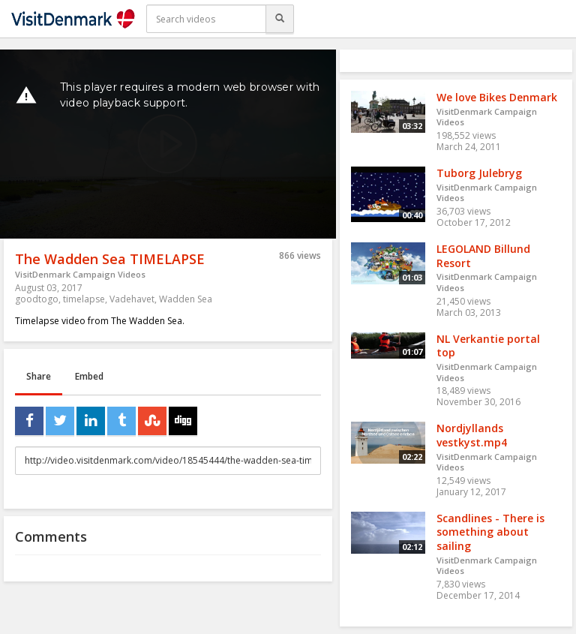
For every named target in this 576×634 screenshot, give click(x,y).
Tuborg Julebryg (479, 173)
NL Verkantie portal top (488, 346)
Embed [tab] (89, 376)
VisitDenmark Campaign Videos (80, 274)
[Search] (280, 19)
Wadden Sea (185, 299)
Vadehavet (132, 299)
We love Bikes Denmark (496, 97)
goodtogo (36, 299)
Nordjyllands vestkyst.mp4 (471, 435)
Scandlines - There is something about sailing (490, 532)
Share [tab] (38, 376)
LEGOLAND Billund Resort (483, 256)
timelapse (84, 299)
